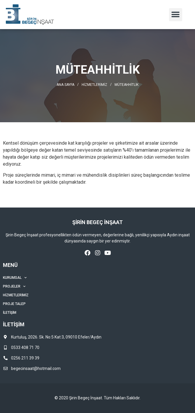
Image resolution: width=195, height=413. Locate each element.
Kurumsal (15, 278)
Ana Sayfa (65, 85)
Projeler (14, 286)
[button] (175, 14)
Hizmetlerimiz (94, 85)
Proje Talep (14, 304)
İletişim (9, 313)
